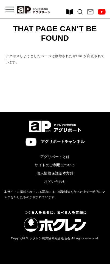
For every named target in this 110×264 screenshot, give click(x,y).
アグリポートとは (55, 157)
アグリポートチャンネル (55, 142)
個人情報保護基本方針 (55, 173)
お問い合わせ (55, 181)
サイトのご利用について (55, 165)
